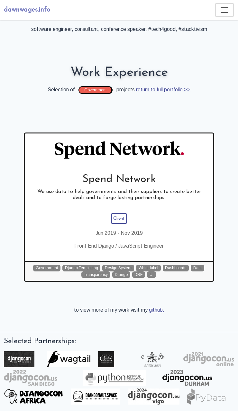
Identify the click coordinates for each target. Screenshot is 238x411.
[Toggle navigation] (224, 10)
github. (156, 310)
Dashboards (175, 268)
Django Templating (81, 268)
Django (121, 274)
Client (119, 218)
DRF (138, 274)
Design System (118, 268)
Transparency (96, 274)
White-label (148, 268)
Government (47, 268)
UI (151, 274)
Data (197, 268)
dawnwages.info (27, 10)
